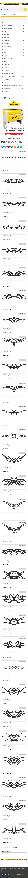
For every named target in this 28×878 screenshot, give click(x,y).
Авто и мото (14, 55)
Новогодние (14, 34)
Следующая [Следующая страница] (15, 847)
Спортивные (14, 40)
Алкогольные (14, 22)
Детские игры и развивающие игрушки (14, 85)
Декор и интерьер (14, 25)
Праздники (14, 70)
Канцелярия (14, 37)
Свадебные (14, 43)
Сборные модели (14, 46)
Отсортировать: (14, 853)
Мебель (14, 52)
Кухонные (14, 31)
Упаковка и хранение (14, 58)
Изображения (14, 88)
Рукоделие (14, 79)
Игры (14, 82)
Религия (14, 67)
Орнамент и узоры (14, 28)
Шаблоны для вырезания (14, 76)
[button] (2, 147)
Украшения (14, 64)
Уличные (14, 61)
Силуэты (14, 49)
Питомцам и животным (14, 73)
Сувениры (14, 91)
